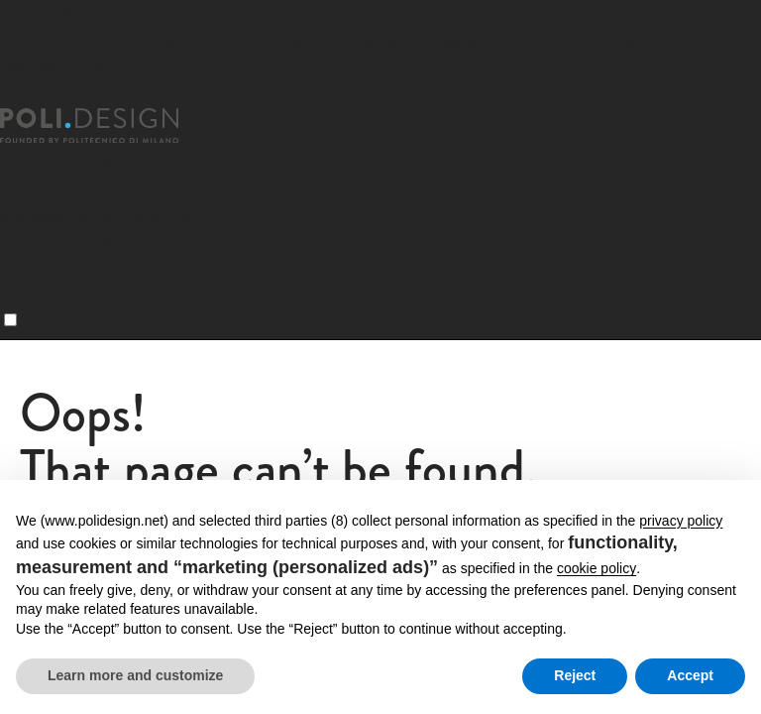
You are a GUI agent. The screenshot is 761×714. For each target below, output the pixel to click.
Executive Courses (73, 189)
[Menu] (10, 319)
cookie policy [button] (596, 568)
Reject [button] (575, 675)
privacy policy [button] (680, 521)
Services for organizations (102, 216)
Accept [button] (690, 675)
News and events (68, 243)
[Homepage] (107, 126)
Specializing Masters (81, 163)
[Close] (12, 96)
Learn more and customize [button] (135, 675)
